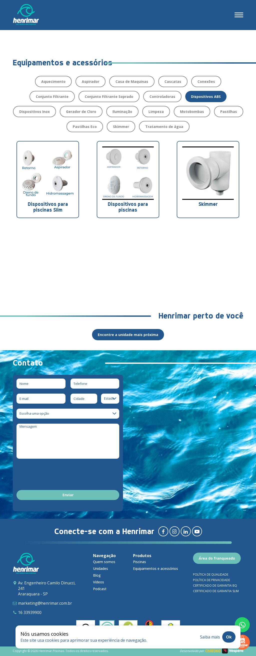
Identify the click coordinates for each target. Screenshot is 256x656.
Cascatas (172, 81)
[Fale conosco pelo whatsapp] (242, 624)
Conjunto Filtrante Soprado (109, 96)
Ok (229, 637)
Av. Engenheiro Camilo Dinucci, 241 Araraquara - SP (47, 588)
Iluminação (122, 111)
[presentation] (54, 475)
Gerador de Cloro (81, 111)
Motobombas (192, 111)
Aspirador (90, 81)
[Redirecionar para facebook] (163, 531)
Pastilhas (228, 111)
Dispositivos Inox (34, 111)
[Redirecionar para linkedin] (186, 531)
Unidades (100, 568)
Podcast (99, 588)
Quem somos (104, 561)
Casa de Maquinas (132, 81)
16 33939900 (30, 612)
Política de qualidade (210, 574)
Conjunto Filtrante (52, 96)
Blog (97, 575)
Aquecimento (53, 81)
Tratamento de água (164, 126)
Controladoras (162, 96)
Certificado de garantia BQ (215, 585)
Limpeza (156, 111)
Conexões (206, 81)
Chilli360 (213, 650)
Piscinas (139, 561)
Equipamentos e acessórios (155, 568)
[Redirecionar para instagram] (175, 531)
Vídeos (98, 582)
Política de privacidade (211, 580)
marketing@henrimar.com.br (45, 603)
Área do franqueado (217, 558)
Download (36, 272)
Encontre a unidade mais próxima (128, 334)
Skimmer (121, 126)
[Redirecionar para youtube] (197, 531)
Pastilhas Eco (85, 126)
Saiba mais (210, 637)
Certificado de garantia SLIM (216, 591)
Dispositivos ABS (206, 96)
